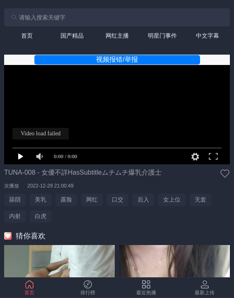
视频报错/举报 (117, 59)
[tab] (26, 35)
